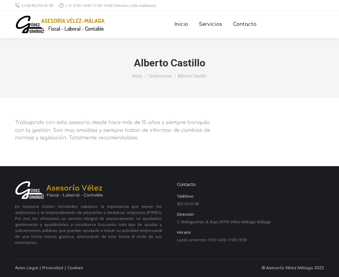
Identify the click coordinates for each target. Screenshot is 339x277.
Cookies (75, 268)
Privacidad (52, 268)
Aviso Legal (26, 268)
